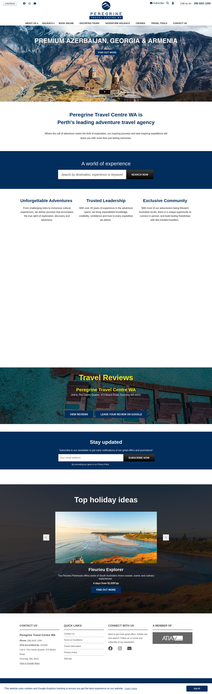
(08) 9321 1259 (202, 3)
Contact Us (69, 636)
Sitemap (68, 661)
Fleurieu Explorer (105, 573)
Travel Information (72, 648)
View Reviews (79, 417)
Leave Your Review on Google (121, 417)
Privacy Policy (103, 467)
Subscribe (157, 3)
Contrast (10, 4)
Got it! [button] (197, 688)
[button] (173, 3)
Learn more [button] (131, 688)
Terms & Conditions (73, 642)
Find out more (106, 593)
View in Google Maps (30, 666)
